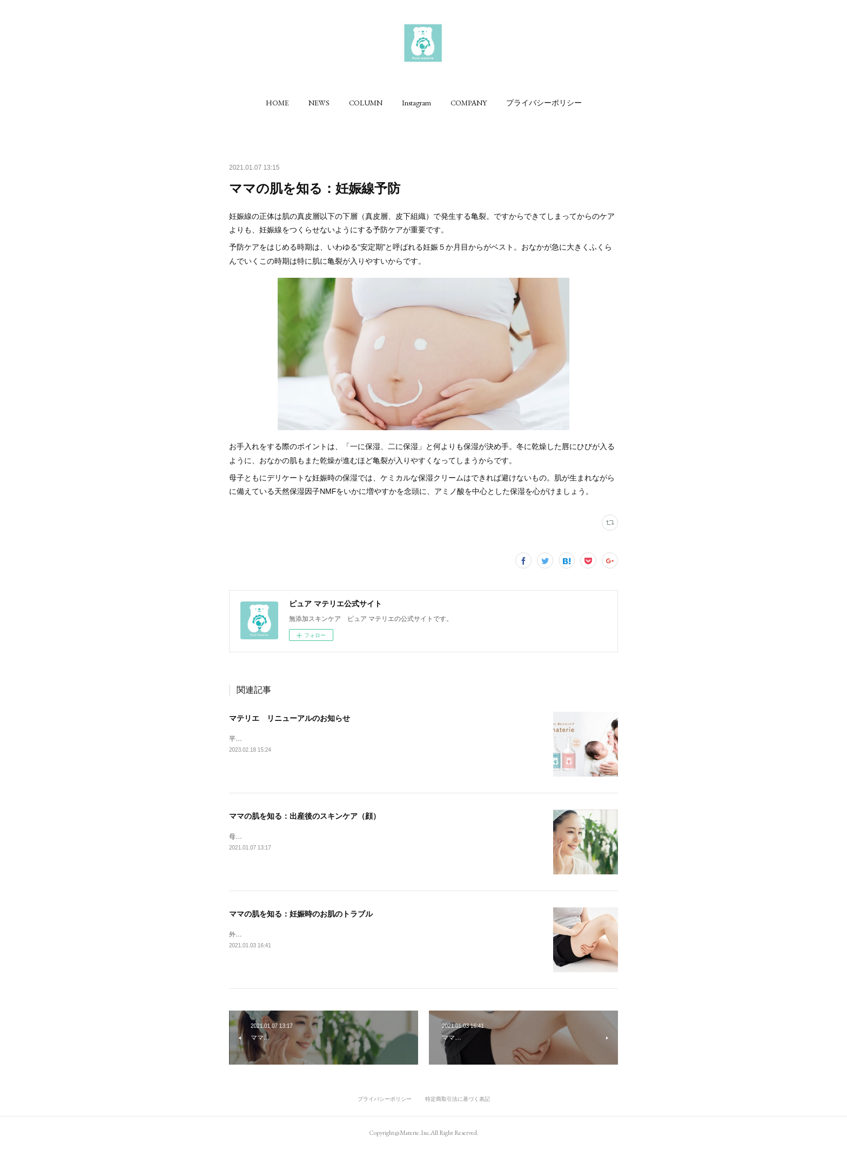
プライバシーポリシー (544, 103)
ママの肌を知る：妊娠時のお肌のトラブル (301, 914)
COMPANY (469, 103)
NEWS (319, 103)
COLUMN (365, 103)
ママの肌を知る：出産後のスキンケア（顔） (304, 816)
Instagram (416, 103)
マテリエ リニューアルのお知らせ (289, 718)
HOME (277, 103)
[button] (277, 102)
